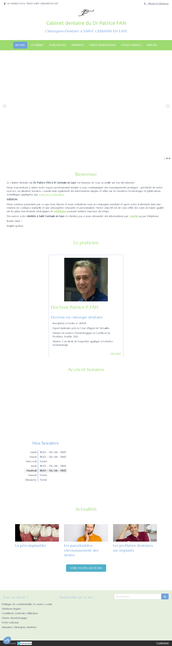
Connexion (162, 642)
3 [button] (169, 158)
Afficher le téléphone (158, 3)
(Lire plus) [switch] (115, 353)
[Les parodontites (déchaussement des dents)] (86, 533)
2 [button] (167, 158)
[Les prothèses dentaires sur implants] (135, 533)
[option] (86, 105)
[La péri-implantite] (37, 533)
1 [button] (164, 158)
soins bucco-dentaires (51, 194)
